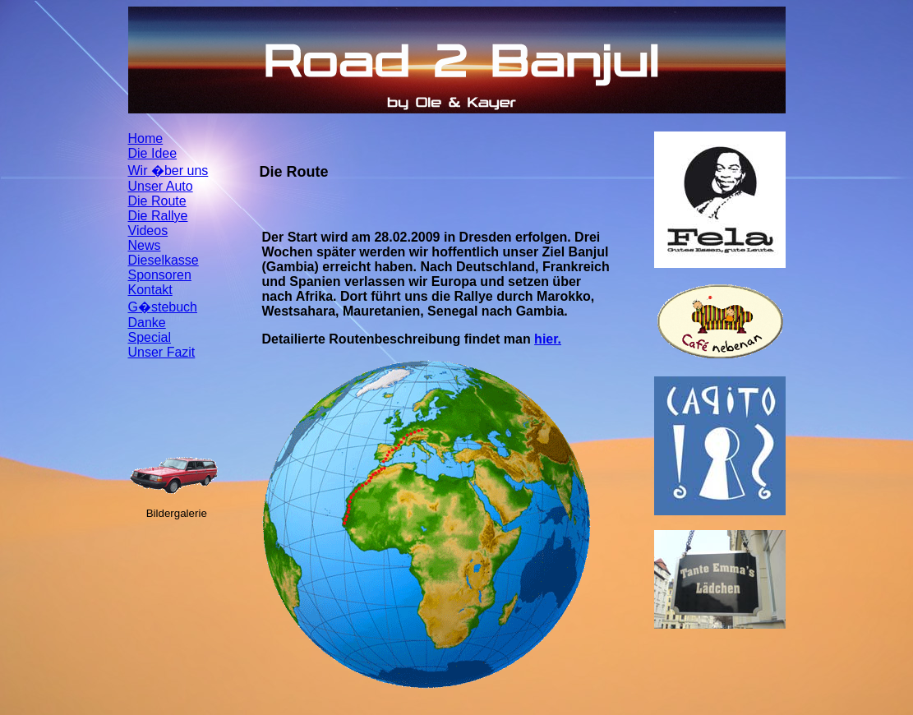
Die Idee (153, 153)
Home (146, 138)
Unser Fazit (162, 352)
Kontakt (150, 290)
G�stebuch (162, 307)
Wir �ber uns (168, 171)
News (144, 245)
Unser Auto (160, 186)
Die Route (157, 201)
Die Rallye (158, 216)
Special (149, 337)
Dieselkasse (163, 260)
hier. (547, 339)
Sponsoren (159, 275)
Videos (148, 231)
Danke (147, 323)
